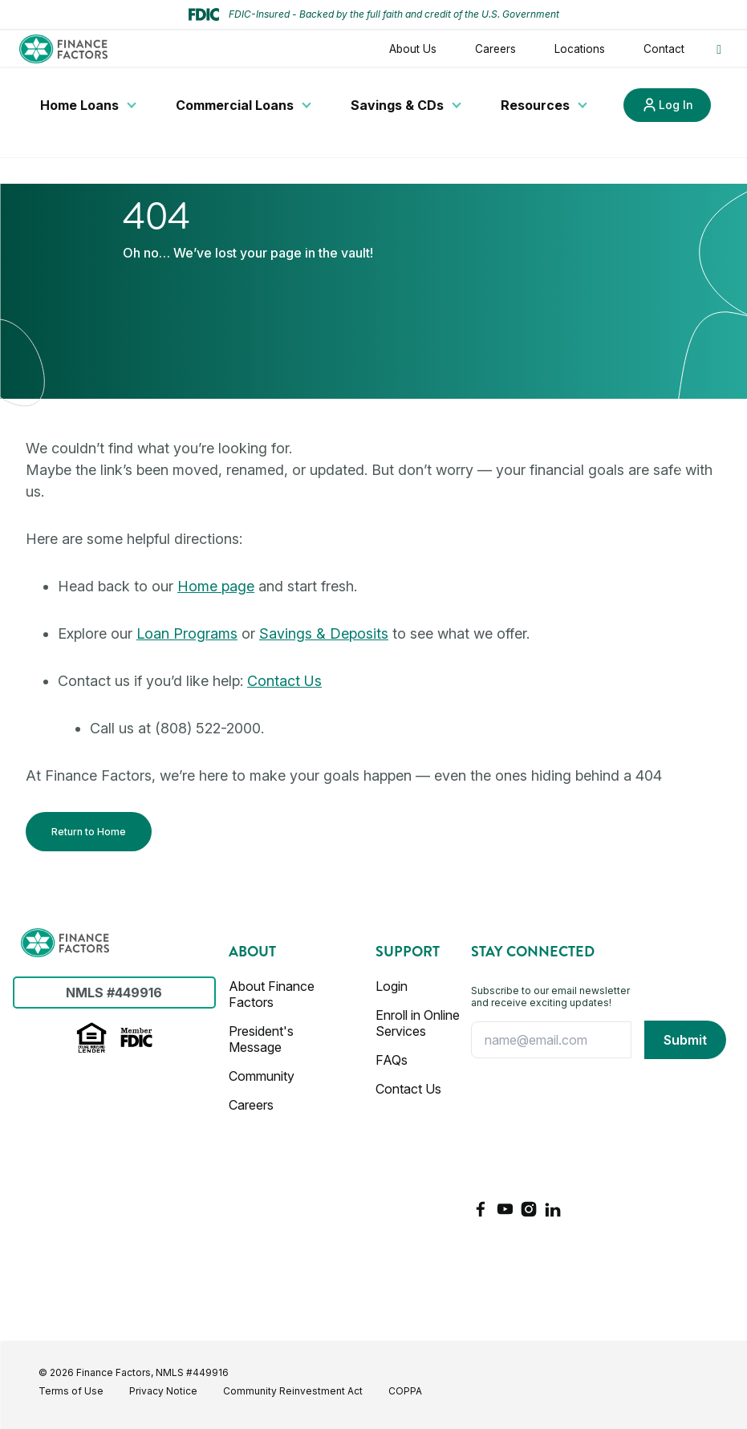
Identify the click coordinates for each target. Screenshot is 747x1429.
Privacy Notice (163, 1391)
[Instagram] (528, 1209)
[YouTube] (504, 1209)
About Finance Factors (272, 994)
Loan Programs (186, 633)
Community (261, 1076)
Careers (495, 49)
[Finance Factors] (65, 942)
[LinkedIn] (552, 1209)
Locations (579, 49)
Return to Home (88, 832)
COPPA (405, 1391)
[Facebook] (480, 1209)
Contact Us (284, 680)
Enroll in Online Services (418, 1023)
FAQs (392, 1060)
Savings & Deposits (323, 633)
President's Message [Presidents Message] (261, 1039)
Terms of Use (71, 1391)
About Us (412, 49)
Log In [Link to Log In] (676, 105)
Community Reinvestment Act (293, 1391)
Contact (663, 49)
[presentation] (537, 1129)
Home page (215, 586)
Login (392, 986)
